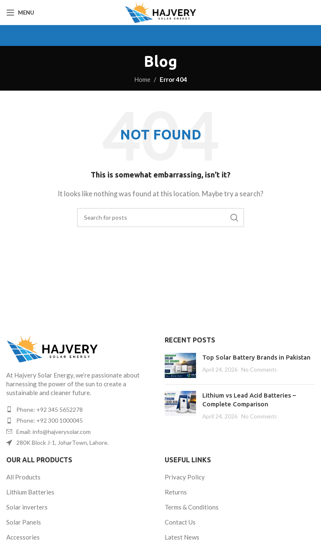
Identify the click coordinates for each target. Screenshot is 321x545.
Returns (176, 492)
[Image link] (52, 348)
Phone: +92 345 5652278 (49, 409)
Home (142, 79)
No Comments (259, 369)
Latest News (182, 537)
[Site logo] (160, 11)
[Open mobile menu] (20, 12)
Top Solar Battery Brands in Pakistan (256, 357)
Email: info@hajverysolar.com (53, 431)
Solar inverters (27, 507)
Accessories (23, 537)
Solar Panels (23, 522)
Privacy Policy (185, 477)
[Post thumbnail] (180, 365)
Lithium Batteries (30, 492)
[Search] (160, 217)
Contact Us (180, 522)
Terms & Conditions (192, 507)
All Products (23, 477)
